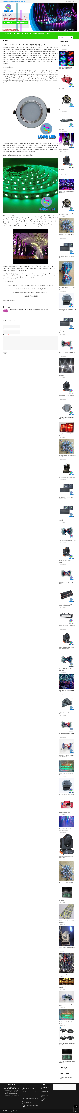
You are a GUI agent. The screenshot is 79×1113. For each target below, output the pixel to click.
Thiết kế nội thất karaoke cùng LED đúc (67, 540)
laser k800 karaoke (63, 88)
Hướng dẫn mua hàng (45, 1088)
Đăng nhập (68, 1)
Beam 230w (61, 169)
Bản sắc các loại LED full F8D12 (66, 882)
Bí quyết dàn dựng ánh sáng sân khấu (67, 477)
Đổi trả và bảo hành (44, 1095)
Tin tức (5, 300)
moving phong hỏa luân (64, 149)
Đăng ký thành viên (45, 1099)
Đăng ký (74, 1)
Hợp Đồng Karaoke (65, 174)
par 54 (60, 109)
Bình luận (6, 334)
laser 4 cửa (61, 129)
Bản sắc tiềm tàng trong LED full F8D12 (67, 974)
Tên (4, 323)
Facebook (61, 1086)
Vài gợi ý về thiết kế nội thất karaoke (66, 794)
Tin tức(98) (61, 1070)
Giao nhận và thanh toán (44, 1092)
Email (5, 329)
